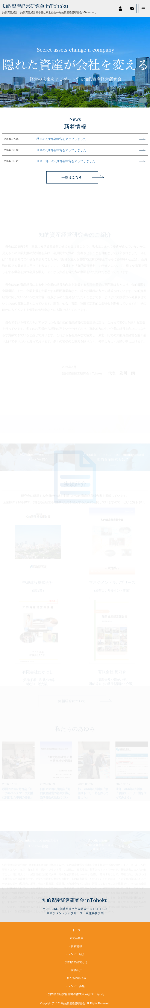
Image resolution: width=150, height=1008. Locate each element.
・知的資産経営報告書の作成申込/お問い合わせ (75, 994)
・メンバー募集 (75, 986)
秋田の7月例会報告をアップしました (61, 139)
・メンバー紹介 (75, 954)
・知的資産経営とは (75, 962)
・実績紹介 (75, 970)
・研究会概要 (75, 938)
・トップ (75, 930)
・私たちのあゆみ (75, 978)
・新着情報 (75, 946)
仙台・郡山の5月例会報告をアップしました (65, 161)
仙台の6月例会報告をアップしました (61, 150)
